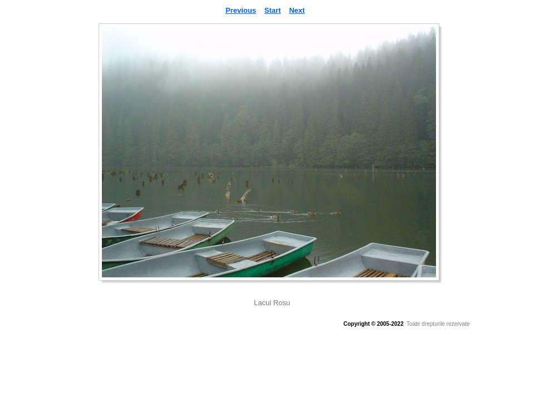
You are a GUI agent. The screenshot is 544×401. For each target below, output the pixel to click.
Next (297, 10)
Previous (241, 10)
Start (272, 10)
